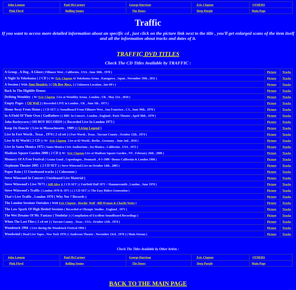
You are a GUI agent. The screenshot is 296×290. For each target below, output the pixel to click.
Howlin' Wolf (86, 203)
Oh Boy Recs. (62, 84)
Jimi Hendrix (38, 84)
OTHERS (258, 4)
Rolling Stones (74, 10)
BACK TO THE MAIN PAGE (148, 283)
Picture (271, 72)
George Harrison (140, 4)
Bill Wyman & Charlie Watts (116, 203)
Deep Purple (205, 10)
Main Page (258, 10)
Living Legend (89, 128)
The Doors (139, 10)
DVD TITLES (161, 53)
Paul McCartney (74, 4)
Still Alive (54, 184)
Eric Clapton (63, 78)
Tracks (286, 72)
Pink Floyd (16, 10)
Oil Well (33, 103)
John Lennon (16, 4)
